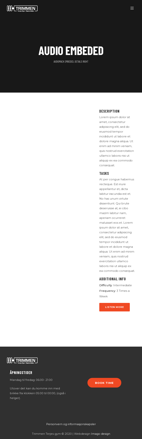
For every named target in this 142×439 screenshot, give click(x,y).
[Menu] (132, 8)
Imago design (100, 433)
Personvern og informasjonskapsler (71, 424)
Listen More (114, 307)
